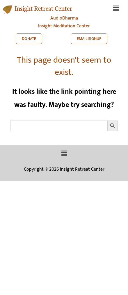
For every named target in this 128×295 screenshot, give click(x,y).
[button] (116, 8)
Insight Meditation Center (64, 26)
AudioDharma (64, 18)
